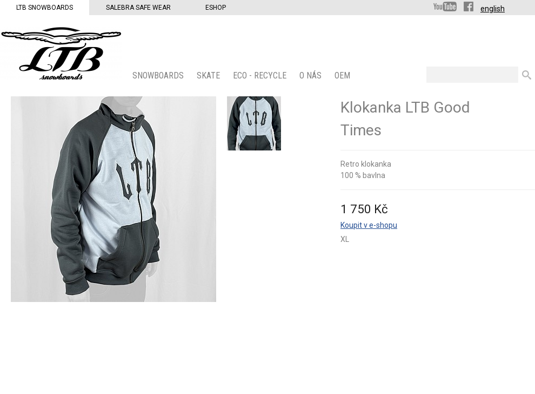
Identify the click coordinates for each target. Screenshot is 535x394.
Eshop (215, 7)
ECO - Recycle (261, 75)
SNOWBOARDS (159, 75)
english (492, 8)
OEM (343, 75)
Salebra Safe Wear (138, 7)
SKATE (209, 75)
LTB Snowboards (44, 7)
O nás (311, 75)
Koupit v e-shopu (368, 225)
